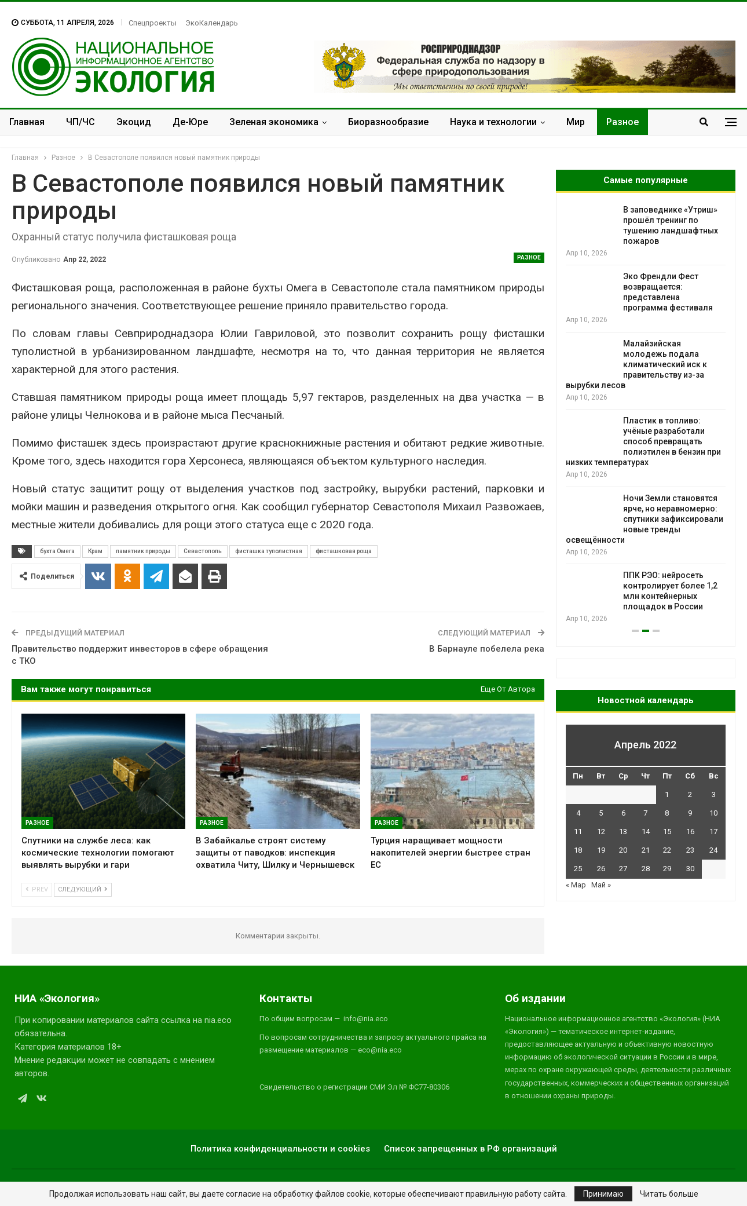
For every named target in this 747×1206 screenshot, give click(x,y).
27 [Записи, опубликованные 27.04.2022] (623, 868)
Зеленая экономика (273, 121)
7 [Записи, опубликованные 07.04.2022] (645, 813)
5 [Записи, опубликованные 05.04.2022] (601, 813)
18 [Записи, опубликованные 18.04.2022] (578, 850)
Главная (27, 121)
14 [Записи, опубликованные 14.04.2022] (646, 831)
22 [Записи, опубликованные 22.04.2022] (667, 850)
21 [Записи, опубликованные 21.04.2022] (646, 850)
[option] (646, 414)
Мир (575, 121)
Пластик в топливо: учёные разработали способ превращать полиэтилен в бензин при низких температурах (643, 441)
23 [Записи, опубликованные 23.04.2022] (690, 850)
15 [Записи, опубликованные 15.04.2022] (667, 831)
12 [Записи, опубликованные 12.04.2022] (601, 831)
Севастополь (203, 551)
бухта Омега (57, 551)
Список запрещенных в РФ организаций (470, 1148)
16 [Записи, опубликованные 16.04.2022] (690, 831)
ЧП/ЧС (80, 121)
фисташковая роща (344, 551)
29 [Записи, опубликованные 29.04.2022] (667, 868)
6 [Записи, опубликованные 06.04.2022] (623, 813)
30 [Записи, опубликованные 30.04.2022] (690, 868)
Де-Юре (190, 121)
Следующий (83, 889)
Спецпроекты (153, 23)
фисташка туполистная (268, 551)
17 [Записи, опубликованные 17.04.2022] (713, 831)
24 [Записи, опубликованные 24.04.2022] (713, 850)
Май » (601, 884)
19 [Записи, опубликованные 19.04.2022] (601, 850)
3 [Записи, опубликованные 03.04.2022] (714, 794)
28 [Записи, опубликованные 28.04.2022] (646, 868)
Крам (95, 551)
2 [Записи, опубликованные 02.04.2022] (690, 794)
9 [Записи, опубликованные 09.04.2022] (690, 813)
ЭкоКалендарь (211, 23)
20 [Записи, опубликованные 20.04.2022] (623, 850)
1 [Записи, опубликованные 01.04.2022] (667, 794)
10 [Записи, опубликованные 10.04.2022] (713, 813)
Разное (622, 121)
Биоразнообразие (388, 121)
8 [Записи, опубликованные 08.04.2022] (667, 813)
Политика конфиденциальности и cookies (280, 1148)
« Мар (576, 884)
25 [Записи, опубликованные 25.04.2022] (578, 868)
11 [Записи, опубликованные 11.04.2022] (578, 831)
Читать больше (669, 1194)
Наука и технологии (493, 121)
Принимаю (603, 1193)
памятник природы (143, 551)
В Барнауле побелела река (486, 649)
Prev (36, 889)
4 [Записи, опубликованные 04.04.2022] (578, 813)
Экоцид (133, 121)
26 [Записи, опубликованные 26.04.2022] (601, 868)
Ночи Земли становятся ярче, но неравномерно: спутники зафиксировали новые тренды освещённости (644, 519)
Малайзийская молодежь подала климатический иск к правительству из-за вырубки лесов (636, 364)
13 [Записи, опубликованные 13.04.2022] (623, 831)
